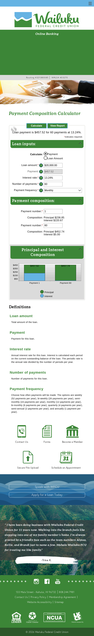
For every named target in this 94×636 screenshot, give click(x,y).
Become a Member (72, 434)
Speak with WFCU (47, 487)
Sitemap (59, 602)
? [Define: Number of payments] (41, 184)
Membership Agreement (62, 597)
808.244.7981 (66, 592)
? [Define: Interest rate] (41, 178)
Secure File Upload (28, 460)
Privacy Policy (38, 597)
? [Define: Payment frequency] (41, 190)
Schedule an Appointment (66, 460)
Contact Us (22, 434)
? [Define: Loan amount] (41, 165)
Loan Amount (55, 158)
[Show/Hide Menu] (90, 3)
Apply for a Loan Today (47, 495)
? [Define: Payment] (41, 171)
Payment (52, 154)
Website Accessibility (39, 602)
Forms (47, 434)
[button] (47, 144)
